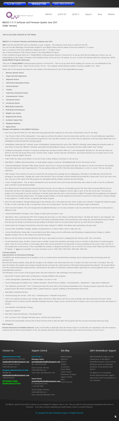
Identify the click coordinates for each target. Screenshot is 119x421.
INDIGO (48, 14)
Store (63, 379)
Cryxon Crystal (66, 372)
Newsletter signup (14, 4)
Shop (100, 14)
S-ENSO (63, 364)
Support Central (66, 377)
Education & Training (68, 374)
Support (88, 14)
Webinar (111, 14)
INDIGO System (66, 357)
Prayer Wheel (65, 369)
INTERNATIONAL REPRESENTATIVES (11, 382)
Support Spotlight (63, 4)
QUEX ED (62, 14)
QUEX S (75, 14)
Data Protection (66, 382)
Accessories (65, 367)
